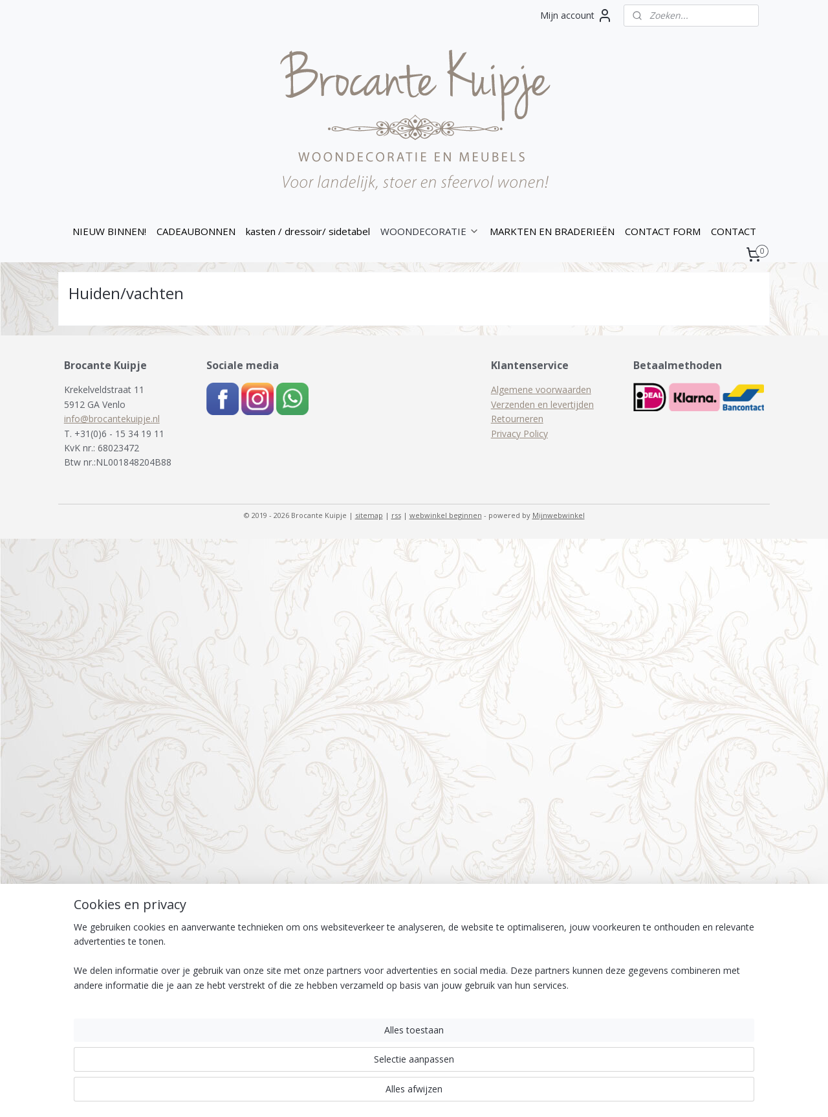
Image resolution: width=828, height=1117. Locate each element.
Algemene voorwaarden (541, 389)
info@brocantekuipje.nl (112, 418)
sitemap (369, 515)
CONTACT (733, 231)
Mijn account (576, 15)
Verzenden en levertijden (542, 404)
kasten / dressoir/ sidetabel (308, 231)
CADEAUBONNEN (196, 231)
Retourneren (517, 418)
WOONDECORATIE (429, 231)
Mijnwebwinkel (558, 515)
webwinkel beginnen (445, 515)
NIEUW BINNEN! (109, 231)
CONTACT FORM (663, 231)
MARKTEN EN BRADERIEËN (552, 231)
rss (396, 515)
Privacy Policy (519, 433)
